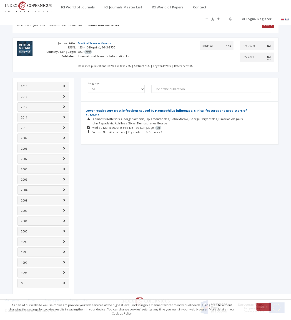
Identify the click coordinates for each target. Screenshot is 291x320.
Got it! (263, 307)
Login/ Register (256, 19)
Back (268, 25)
